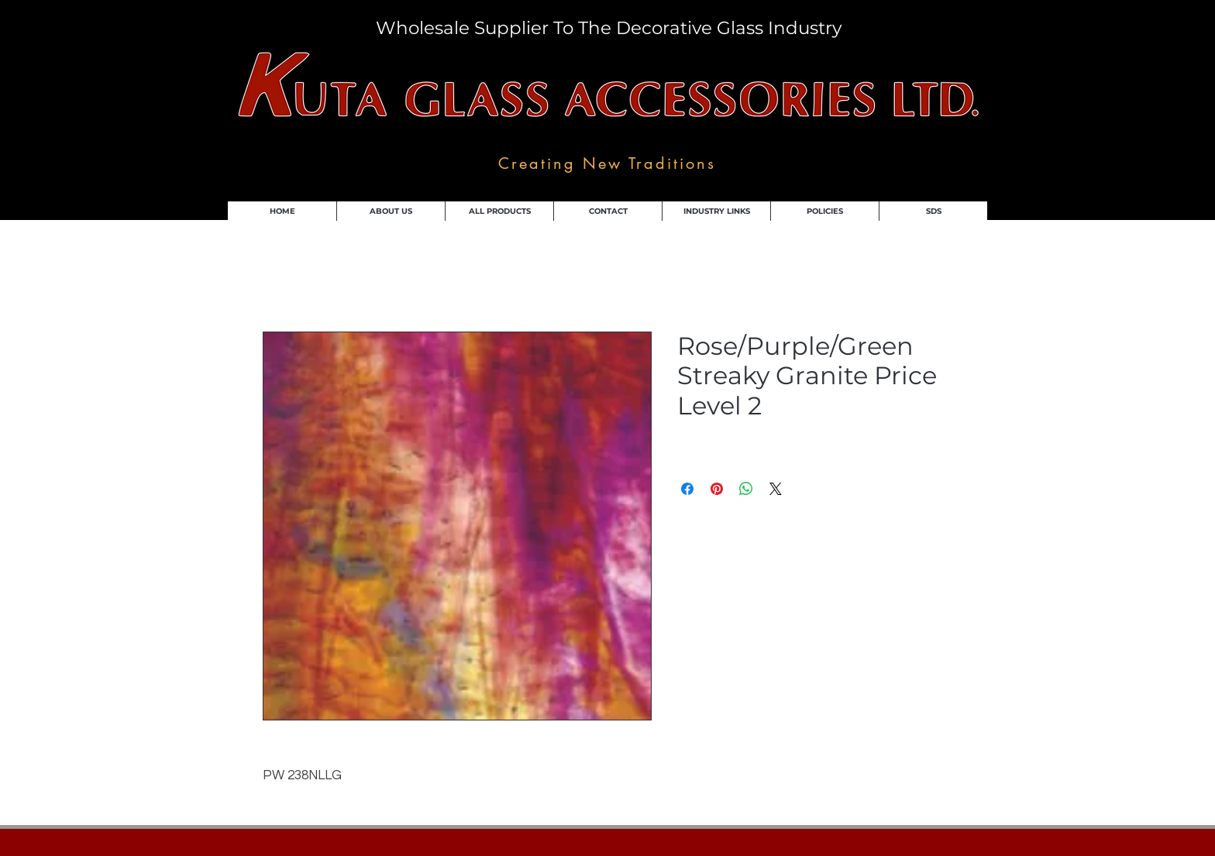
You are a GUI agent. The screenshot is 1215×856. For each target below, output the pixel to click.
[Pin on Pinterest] (716, 489)
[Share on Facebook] (687, 489)
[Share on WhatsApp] (746, 489)
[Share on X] (775, 489)
